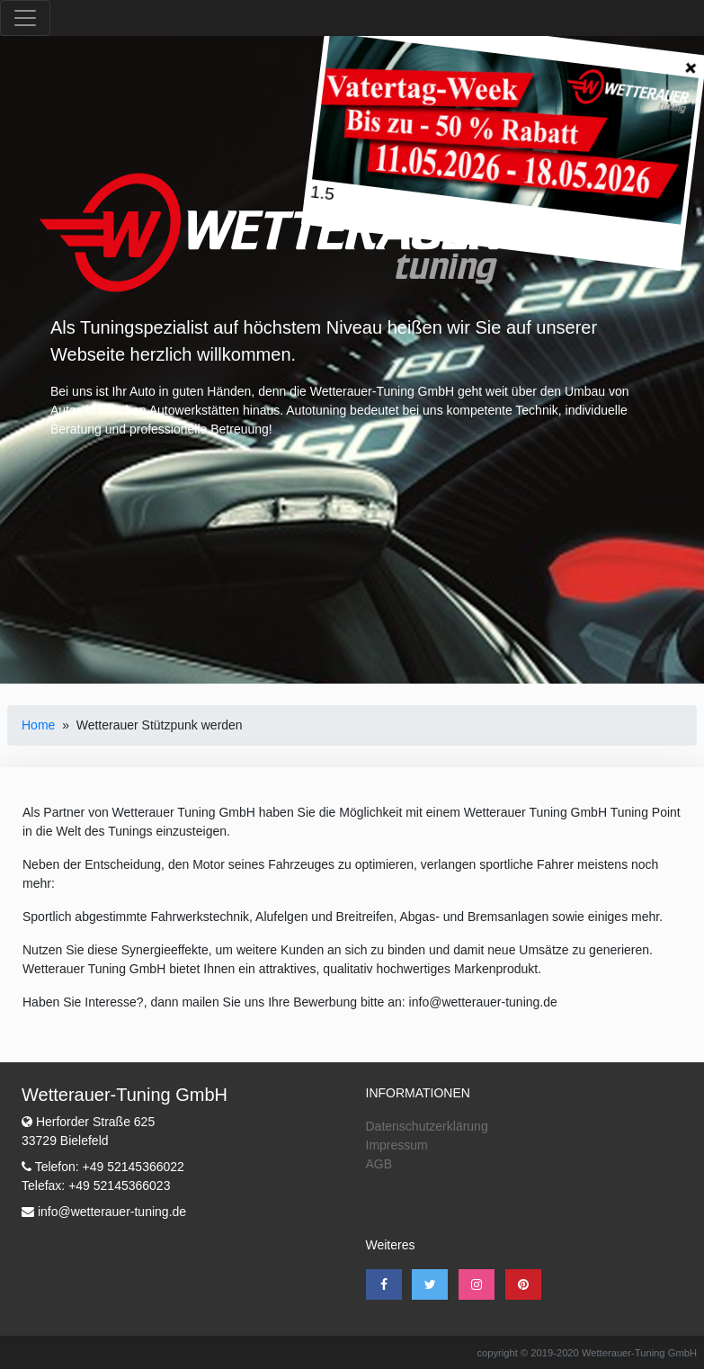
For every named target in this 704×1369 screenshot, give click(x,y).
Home (38, 725)
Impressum (397, 1145)
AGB (379, 1164)
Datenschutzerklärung (427, 1126)
